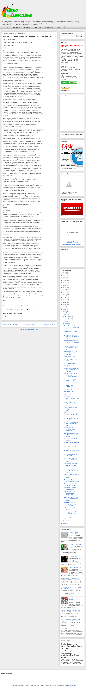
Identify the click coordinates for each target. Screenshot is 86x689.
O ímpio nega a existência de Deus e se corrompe (71, 484)
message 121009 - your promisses (70, 610)
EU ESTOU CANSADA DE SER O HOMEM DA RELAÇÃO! (71, 369)
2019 (64, 285)
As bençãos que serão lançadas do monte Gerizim (70, 513)
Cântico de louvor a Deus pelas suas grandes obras (71, 424)
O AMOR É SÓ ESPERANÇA (68, 386)
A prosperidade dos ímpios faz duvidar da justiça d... (71, 347)
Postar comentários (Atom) (31, 329)
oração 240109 (65, 628)
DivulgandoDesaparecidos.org (72, 244)
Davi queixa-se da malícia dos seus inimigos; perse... (71, 476)
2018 (64, 287)
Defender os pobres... (70, 389)
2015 (64, 295)
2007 (64, 314)
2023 (64, 275)
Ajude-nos (27, 27)
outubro (66, 321)
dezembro (67, 316)
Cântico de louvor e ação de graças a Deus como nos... (71, 414)
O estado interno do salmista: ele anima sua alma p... (71, 327)
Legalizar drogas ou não (75, 567)
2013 (64, 299)
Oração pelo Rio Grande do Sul (70, 578)
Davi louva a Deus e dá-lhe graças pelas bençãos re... (71, 429)
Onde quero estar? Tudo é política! (70, 619)
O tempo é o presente (75, 544)
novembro (67, 319)
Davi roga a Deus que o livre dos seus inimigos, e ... (71, 470)
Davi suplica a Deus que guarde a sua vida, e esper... (71, 434)
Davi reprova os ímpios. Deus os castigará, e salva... (70, 460)
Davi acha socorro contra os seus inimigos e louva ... (71, 465)
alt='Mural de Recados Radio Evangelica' (72, 113)
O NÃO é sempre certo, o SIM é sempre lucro (71, 360)
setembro (67, 323)
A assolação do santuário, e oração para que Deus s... (71, 342)
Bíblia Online (49, 27)
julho (65, 520)
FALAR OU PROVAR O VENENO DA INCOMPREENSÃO (70, 375)
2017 (64, 290)
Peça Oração (37, 27)
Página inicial (29, 324)
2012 (64, 302)
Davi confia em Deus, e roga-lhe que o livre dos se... (71, 398)
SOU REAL (67, 365)
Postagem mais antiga (48, 324)
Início (6, 27)
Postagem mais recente (10, 324)
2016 (64, 292)
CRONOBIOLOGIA (69, 357)
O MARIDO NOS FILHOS (71, 383)
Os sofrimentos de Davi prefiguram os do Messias (70, 409)
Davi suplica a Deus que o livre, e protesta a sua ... (71, 455)
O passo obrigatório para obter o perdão (75, 533)
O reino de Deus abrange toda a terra (71, 419)
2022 (64, 277)
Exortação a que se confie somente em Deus (71, 443)
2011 (64, 304)
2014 (64, 297)
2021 (64, 280)
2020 (64, 282)
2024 (64, 273)
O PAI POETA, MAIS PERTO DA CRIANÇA (71, 379)
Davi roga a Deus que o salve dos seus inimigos (71, 480)
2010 (64, 307)
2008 (64, 312)
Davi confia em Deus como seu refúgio (70, 447)
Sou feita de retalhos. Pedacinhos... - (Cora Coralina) (74, 599)
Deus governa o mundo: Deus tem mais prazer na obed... (71, 498)
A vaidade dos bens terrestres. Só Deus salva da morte (70, 504)
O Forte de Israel (73, 556)
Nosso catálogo (68, 391)
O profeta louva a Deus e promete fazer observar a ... (71, 336)
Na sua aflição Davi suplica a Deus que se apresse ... (71, 403)
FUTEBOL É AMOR (69, 363)
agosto (66, 518)
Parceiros (60, 27)
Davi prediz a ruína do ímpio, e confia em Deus (71, 488)
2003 (64, 523)
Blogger (74, 685)
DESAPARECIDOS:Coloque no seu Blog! (72, 242)
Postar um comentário (10, 317)
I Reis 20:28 (67, 394)
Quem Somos (16, 27)
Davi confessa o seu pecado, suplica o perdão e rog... (70, 493)
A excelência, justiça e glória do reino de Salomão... (70, 353)
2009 (64, 309)
